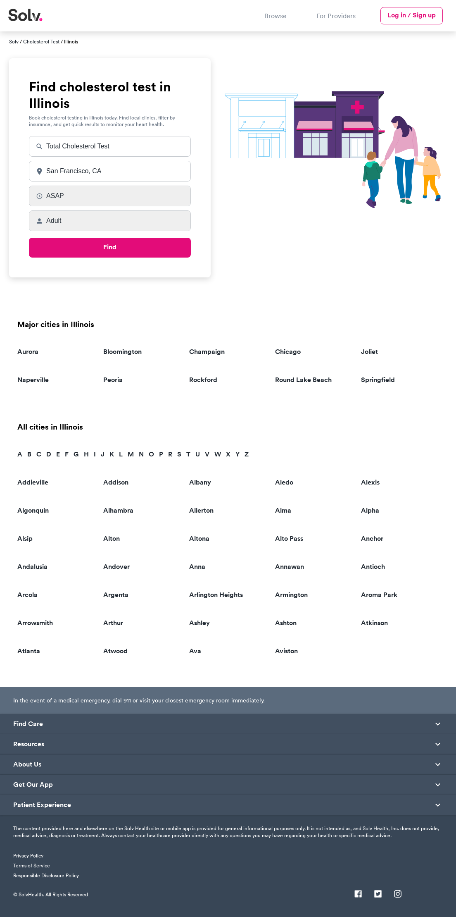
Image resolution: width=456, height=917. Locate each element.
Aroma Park (379, 594)
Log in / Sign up (411, 15)
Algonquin (33, 510)
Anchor (372, 538)
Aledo (284, 482)
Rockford (203, 379)
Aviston (286, 651)
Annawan (289, 566)
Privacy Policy (28, 855)
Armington (291, 594)
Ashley (199, 622)
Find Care (28, 724)
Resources (28, 744)
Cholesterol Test (41, 41)
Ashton (286, 622)
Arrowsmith (35, 622)
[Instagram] (397, 894)
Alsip (25, 538)
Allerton (201, 510)
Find (109, 247)
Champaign (207, 351)
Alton (111, 538)
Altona (199, 538)
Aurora (27, 351)
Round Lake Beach (303, 379)
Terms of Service (31, 865)
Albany (200, 482)
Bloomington (122, 351)
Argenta (115, 594)
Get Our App (33, 784)
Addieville (32, 482)
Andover (116, 566)
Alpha (370, 510)
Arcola (27, 594)
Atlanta (28, 651)
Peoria (113, 379)
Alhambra (118, 510)
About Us (27, 764)
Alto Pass (289, 538)
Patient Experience (42, 805)
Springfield (378, 379)
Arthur (113, 622)
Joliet (369, 351)
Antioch (373, 566)
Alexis (370, 482)
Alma (283, 510)
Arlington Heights (216, 594)
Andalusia (32, 566)
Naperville (33, 379)
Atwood (115, 651)
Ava (195, 651)
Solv (14, 41)
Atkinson (374, 622)
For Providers (336, 16)
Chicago (288, 351)
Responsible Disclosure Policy (46, 875)
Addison (115, 482)
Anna (197, 566)
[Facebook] (358, 894)
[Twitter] (378, 894)
